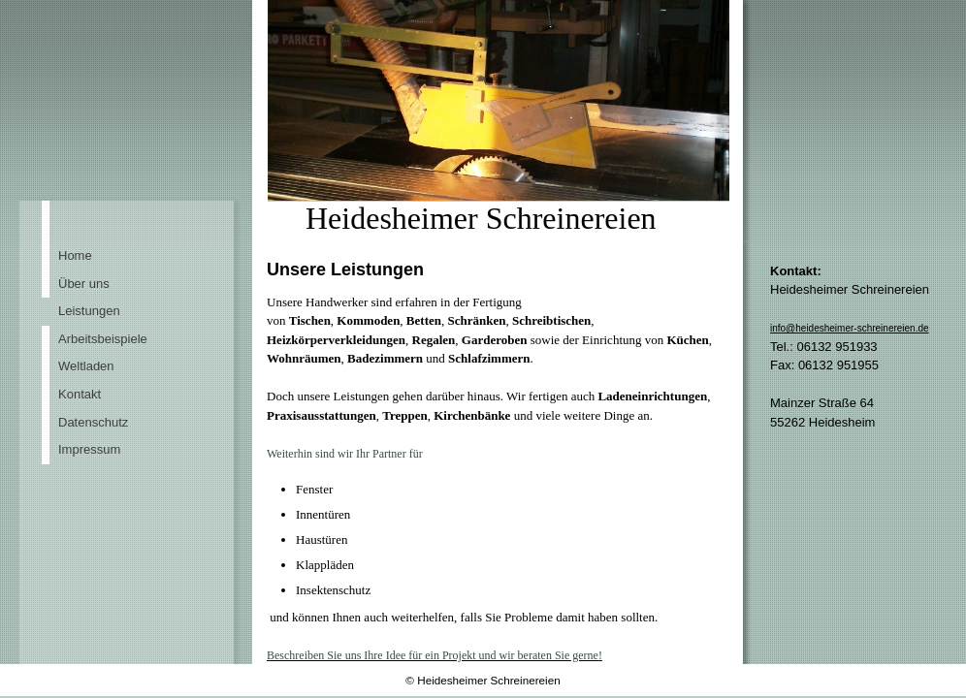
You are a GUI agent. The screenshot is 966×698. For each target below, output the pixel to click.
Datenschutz (93, 422)
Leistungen (89, 310)
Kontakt (79, 394)
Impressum (89, 449)
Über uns (84, 283)
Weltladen (86, 366)
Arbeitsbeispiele (102, 339)
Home (75, 255)
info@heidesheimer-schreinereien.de (849, 328)
